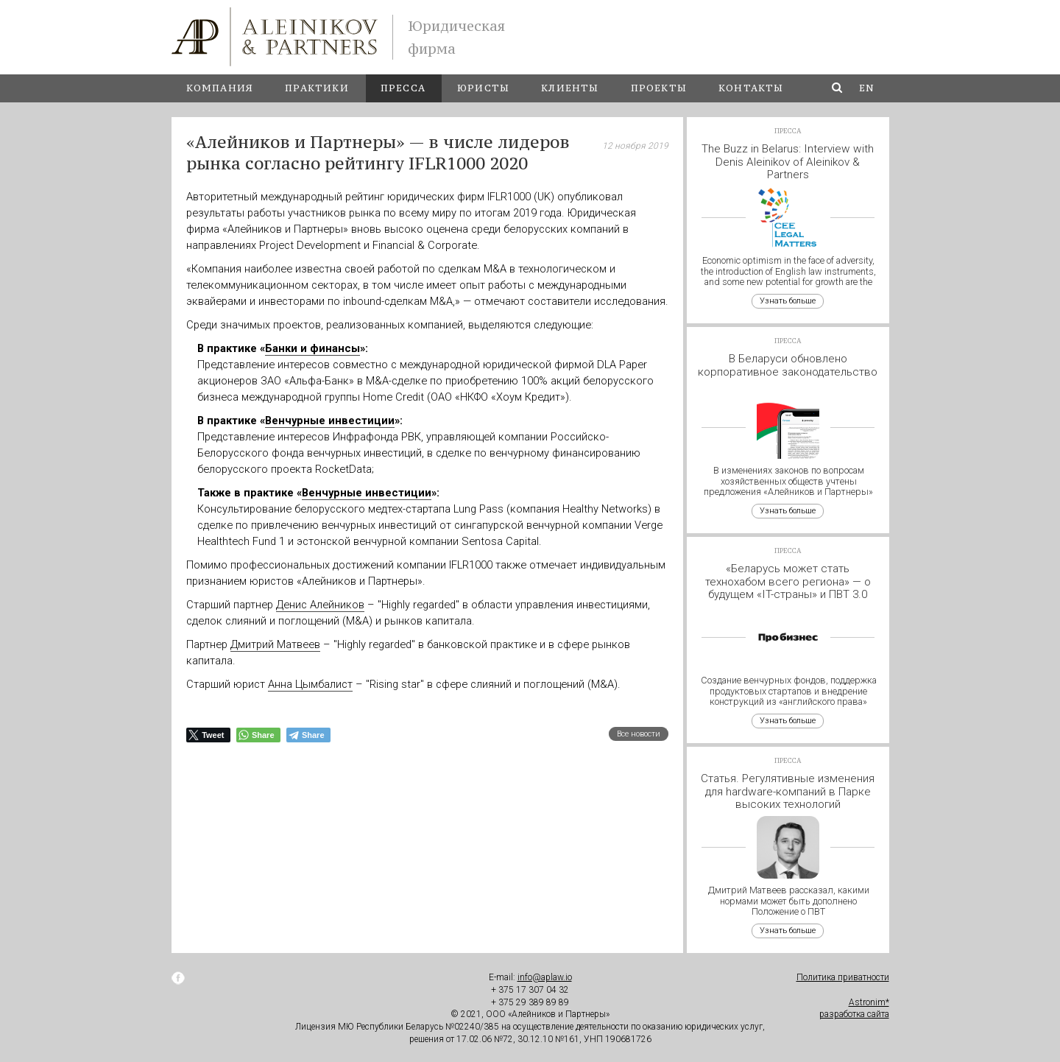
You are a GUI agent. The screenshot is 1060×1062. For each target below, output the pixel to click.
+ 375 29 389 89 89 (530, 1002)
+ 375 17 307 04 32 (530, 990)
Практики (317, 88)
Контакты (751, 88)
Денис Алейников (320, 604)
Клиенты (569, 88)
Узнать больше (788, 301)
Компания (220, 88)
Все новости (638, 734)
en (867, 88)
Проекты (659, 88)
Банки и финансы (312, 348)
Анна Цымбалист (310, 684)
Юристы (483, 88)
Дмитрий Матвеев (275, 644)
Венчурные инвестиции (330, 420)
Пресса (403, 88)
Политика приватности (842, 977)
